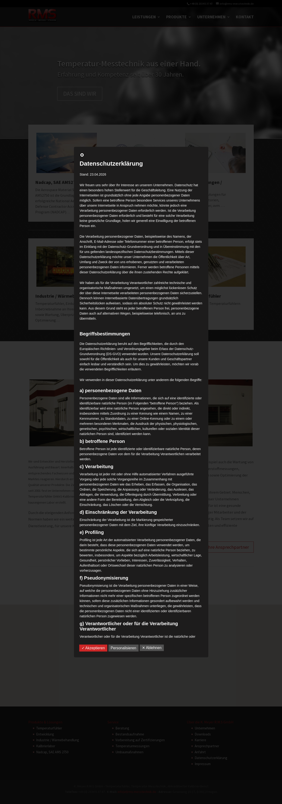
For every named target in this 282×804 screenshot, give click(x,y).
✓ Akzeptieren (93, 648)
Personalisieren (123, 648)
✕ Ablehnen (152, 648)
